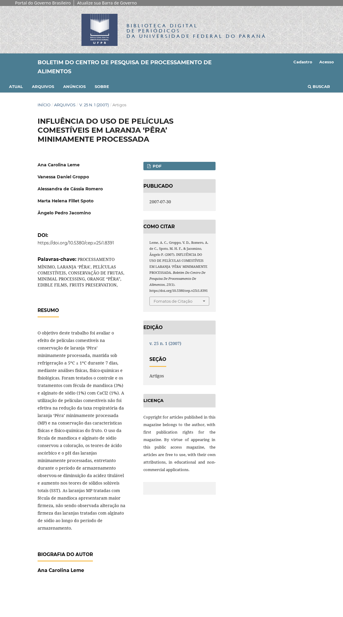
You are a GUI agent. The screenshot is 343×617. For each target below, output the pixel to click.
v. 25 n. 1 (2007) (94, 104)
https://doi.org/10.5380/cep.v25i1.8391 (76, 243)
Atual (16, 86)
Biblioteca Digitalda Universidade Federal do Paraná (197, 31)
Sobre (102, 86)
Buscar (319, 86)
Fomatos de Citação (173, 301)
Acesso (326, 61)
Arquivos (43, 86)
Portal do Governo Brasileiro (43, 3)
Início (44, 104)
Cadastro (302, 61)
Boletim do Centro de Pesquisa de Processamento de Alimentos (125, 67)
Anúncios (74, 86)
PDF (156, 166)
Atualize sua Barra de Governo (107, 3)
